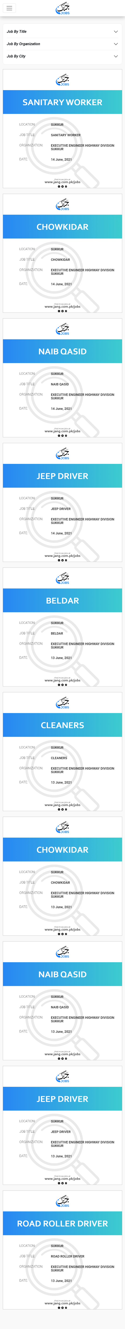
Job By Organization (23, 44)
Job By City (16, 56)
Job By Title (16, 31)
